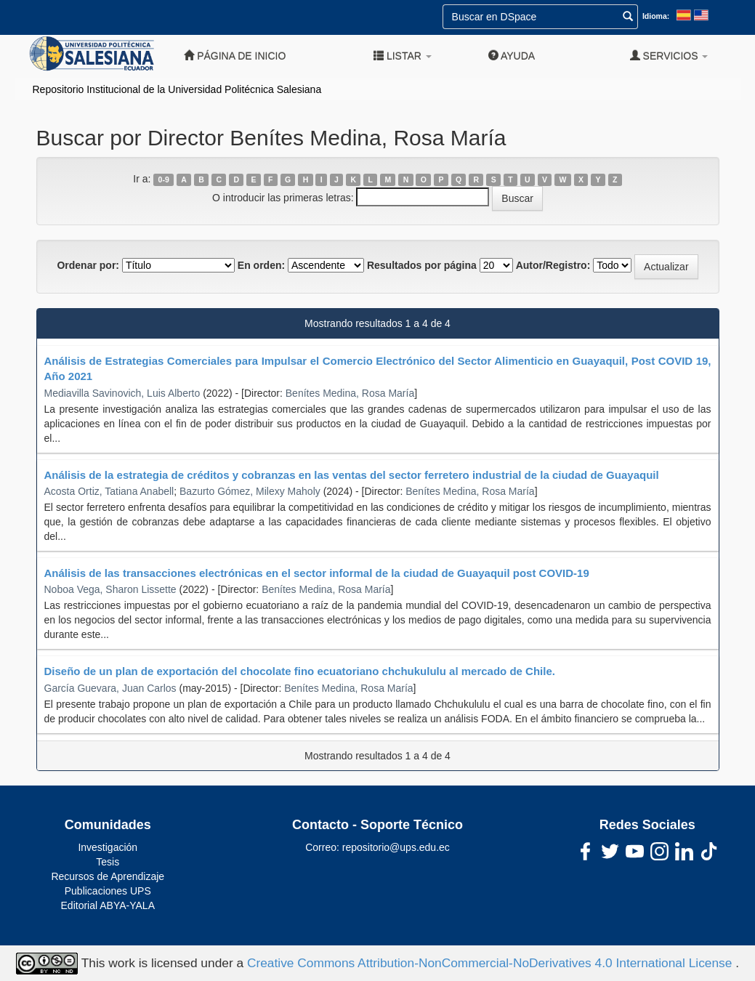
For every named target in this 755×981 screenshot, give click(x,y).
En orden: (261, 265)
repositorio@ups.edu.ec (396, 847)
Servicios (669, 55)
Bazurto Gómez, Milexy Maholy (249, 491)
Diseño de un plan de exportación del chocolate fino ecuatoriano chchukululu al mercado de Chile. (299, 671)
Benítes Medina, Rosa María (350, 393)
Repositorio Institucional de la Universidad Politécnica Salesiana (177, 89)
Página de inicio (235, 55)
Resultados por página (422, 265)
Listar (403, 55)
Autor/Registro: (553, 265)
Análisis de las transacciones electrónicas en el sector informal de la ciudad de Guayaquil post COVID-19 (316, 573)
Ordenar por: (88, 265)
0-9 (163, 179)
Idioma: (655, 16)
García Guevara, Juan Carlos (110, 688)
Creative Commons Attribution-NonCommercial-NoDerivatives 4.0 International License (491, 962)
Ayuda (511, 55)
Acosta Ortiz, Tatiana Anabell (109, 491)
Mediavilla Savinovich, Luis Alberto (122, 393)
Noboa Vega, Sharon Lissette (110, 589)
